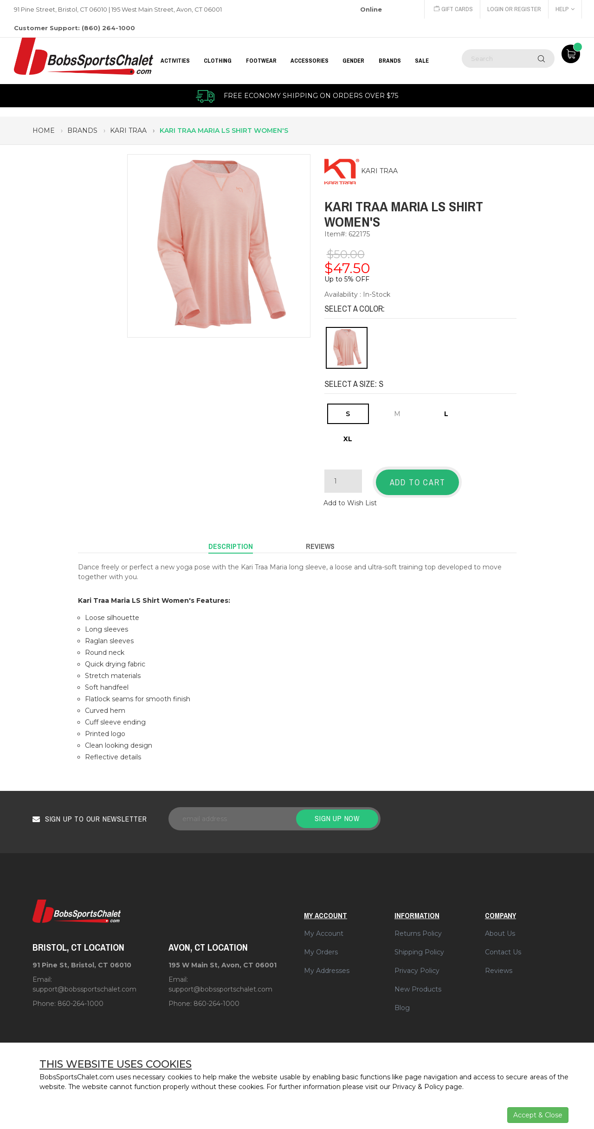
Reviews (498, 970)
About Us (500, 933)
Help (565, 9)
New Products (417, 989)
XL (347, 439)
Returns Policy (418, 933)
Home (43, 130)
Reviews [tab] (320, 546)
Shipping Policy (419, 952)
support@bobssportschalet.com (84, 989)
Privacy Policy (416, 970)
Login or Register (514, 9)
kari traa (128, 130)
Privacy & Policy (418, 1087)
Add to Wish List (350, 503)
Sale (422, 61)
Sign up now (337, 818)
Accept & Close (537, 1115)
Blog (402, 1008)
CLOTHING (218, 61)
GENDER (353, 61)
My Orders (321, 952)
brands (82, 130)
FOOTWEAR (261, 61)
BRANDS (390, 61)
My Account (323, 933)
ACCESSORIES (310, 61)
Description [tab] (230, 546)
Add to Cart (418, 482)
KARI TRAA (379, 171)
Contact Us (503, 952)
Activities (175, 61)
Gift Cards (453, 9)
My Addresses (326, 970)
